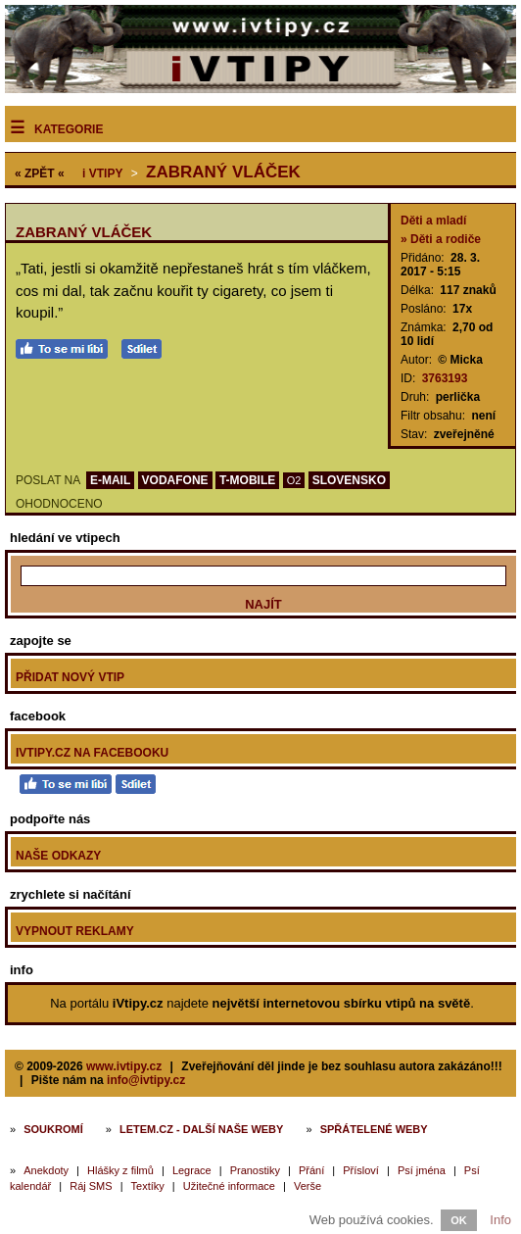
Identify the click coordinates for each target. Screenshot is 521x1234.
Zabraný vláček (223, 172)
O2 (294, 480)
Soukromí (53, 1129)
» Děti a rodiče (441, 239)
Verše (307, 1186)
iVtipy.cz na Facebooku (92, 753)
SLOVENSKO (349, 480)
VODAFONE (175, 480)
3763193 (445, 378)
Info (500, 1219)
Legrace (192, 1170)
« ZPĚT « (40, 173)
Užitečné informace (229, 1186)
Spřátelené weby (374, 1129)
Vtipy (102, 173)
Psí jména (422, 1170)
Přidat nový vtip (70, 677)
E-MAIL (110, 480)
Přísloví (361, 1170)
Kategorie (68, 129)
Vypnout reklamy (75, 931)
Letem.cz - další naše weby (201, 1129)
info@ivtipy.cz (146, 1080)
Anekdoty (46, 1170)
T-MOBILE (247, 480)
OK (458, 1220)
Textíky (148, 1186)
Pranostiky (255, 1170)
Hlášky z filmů (120, 1170)
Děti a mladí (433, 220)
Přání (311, 1170)
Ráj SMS (91, 1186)
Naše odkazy (58, 856)
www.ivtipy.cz (124, 1066)
